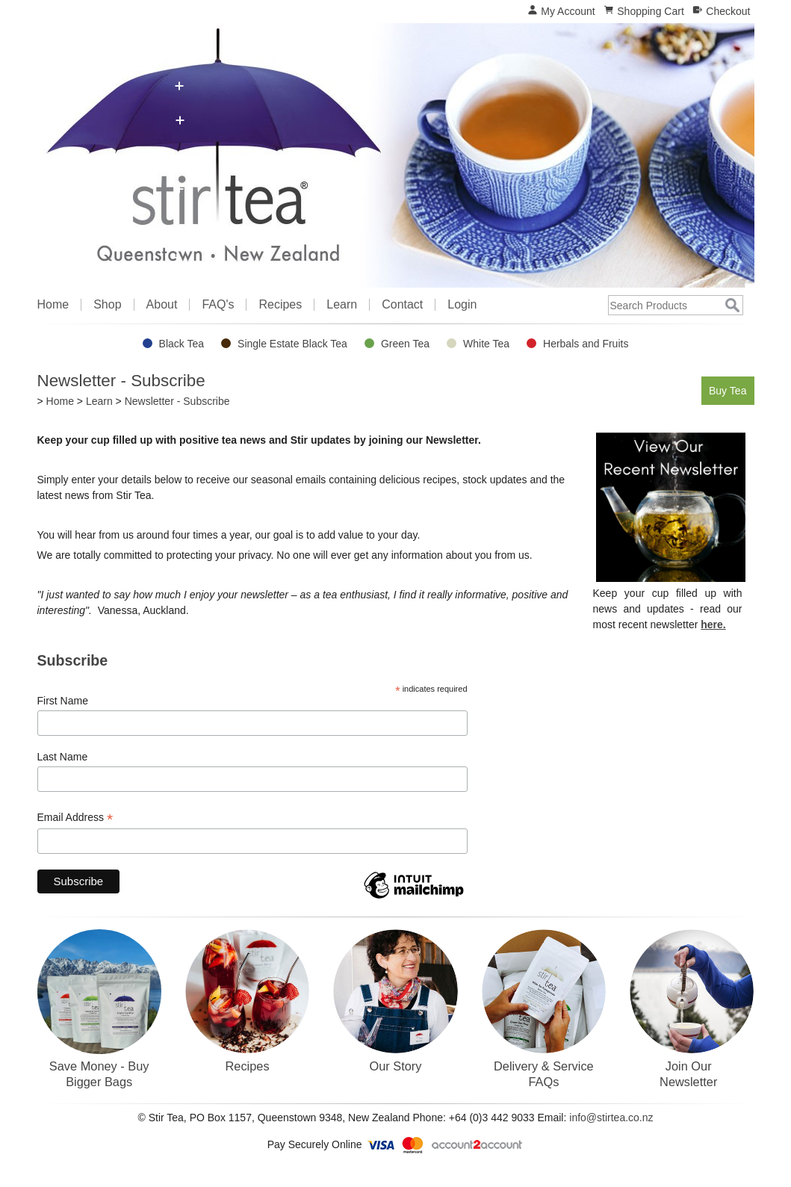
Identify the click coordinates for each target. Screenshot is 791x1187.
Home (53, 305)
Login (462, 305)
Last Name (62, 757)
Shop (107, 305)
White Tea (486, 344)
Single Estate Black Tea (292, 344)
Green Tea (405, 344)
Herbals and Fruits (585, 344)
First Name (62, 701)
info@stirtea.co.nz (611, 1118)
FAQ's (218, 305)
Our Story (395, 1066)
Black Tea (181, 344)
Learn (341, 305)
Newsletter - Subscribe (177, 401)
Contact (402, 305)
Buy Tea (725, 389)
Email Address (75, 818)
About (162, 305)
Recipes (280, 305)
